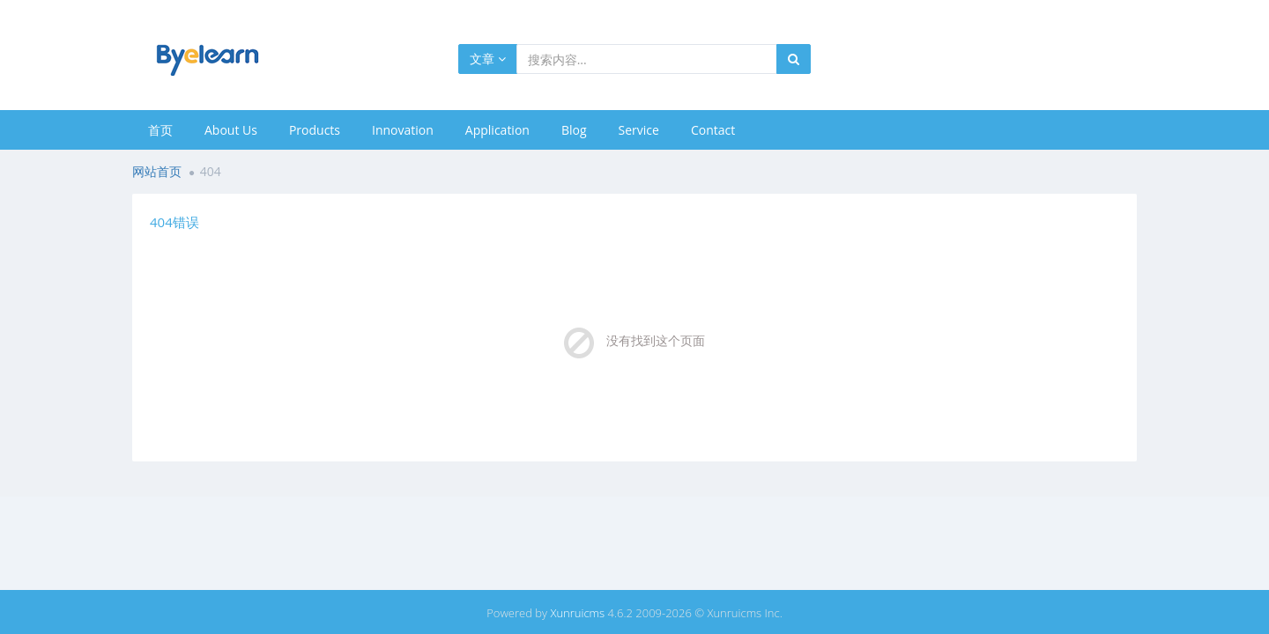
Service (639, 130)
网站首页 (157, 171)
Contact (713, 130)
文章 (488, 58)
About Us (230, 130)
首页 (160, 130)
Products (314, 130)
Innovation (403, 130)
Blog (574, 130)
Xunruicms (577, 613)
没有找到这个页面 (655, 340)
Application (497, 130)
